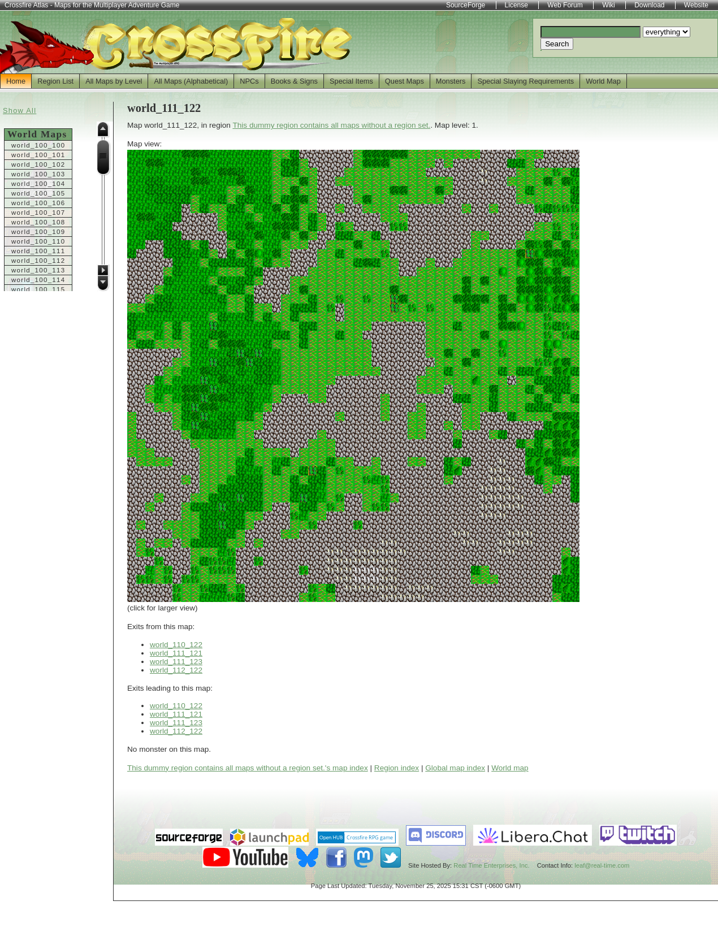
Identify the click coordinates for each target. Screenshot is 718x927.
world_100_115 (38, 289)
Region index (396, 768)
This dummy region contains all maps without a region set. (331, 125)
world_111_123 (176, 661)
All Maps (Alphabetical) (191, 81)
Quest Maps (404, 81)
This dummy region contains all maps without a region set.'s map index (247, 768)
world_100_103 (38, 174)
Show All (19, 110)
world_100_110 (38, 241)
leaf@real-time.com (601, 865)
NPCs (249, 81)
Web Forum (564, 5)
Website (696, 5)
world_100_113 (38, 270)
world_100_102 (38, 164)
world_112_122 (176, 670)
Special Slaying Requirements (525, 81)
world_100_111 (38, 251)
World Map (603, 81)
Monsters (451, 81)
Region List (55, 81)
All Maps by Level (113, 81)
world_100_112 (38, 260)
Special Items (351, 81)
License (516, 5)
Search (557, 44)
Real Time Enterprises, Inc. (491, 865)
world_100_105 (38, 193)
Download (649, 5)
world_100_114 (38, 279)
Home (15, 81)
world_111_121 (176, 653)
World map (509, 768)
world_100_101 (38, 154)
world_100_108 (38, 222)
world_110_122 (176, 644)
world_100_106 (38, 203)
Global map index (455, 768)
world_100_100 (38, 145)
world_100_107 (38, 212)
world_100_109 (38, 231)
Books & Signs (294, 81)
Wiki (608, 5)
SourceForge (465, 5)
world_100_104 (38, 183)
